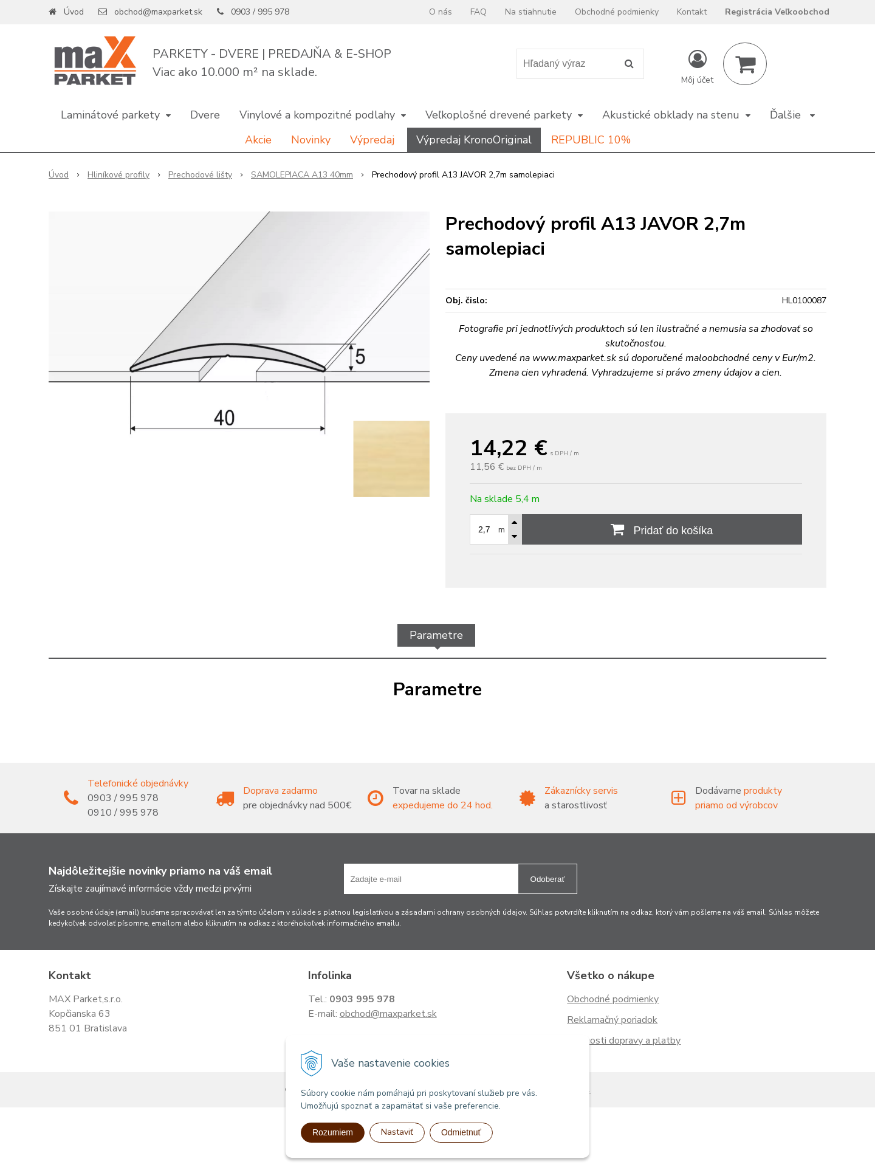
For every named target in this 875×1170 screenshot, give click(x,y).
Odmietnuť (461, 1132)
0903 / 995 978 (260, 12)
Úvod (74, 12)
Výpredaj (372, 139)
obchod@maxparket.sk (158, 12)
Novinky (311, 139)
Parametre (436, 635)
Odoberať (547, 879)
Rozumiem (332, 1132)
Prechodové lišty (200, 175)
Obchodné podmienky (617, 12)
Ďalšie (792, 115)
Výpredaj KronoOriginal (474, 139)
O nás (440, 12)
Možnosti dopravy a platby (624, 1040)
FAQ (478, 12)
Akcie (258, 139)
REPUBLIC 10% (591, 139)
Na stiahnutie (531, 12)
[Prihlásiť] (697, 66)
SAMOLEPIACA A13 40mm (302, 175)
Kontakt (692, 12)
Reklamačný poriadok (612, 1020)
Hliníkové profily (118, 175)
